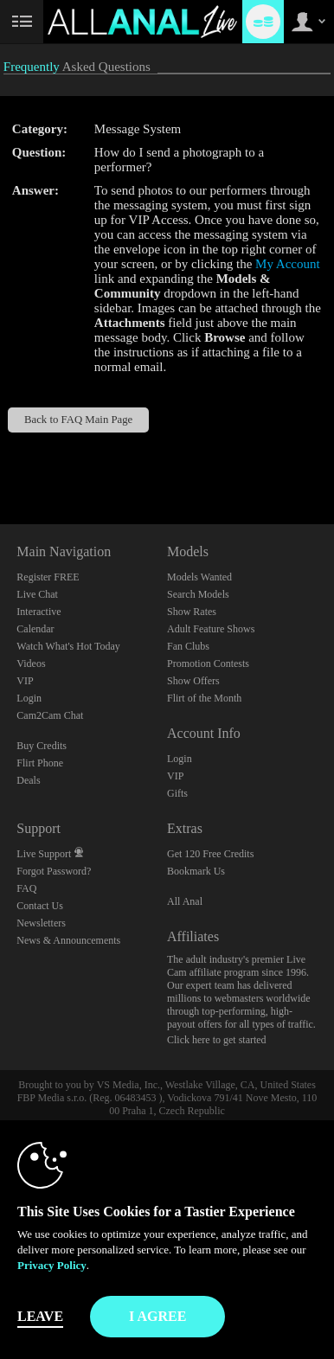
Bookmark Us (196, 871)
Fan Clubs (188, 646)
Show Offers (193, 681)
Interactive (38, 612)
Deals (28, 780)
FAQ (26, 888)
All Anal (184, 901)
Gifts (177, 793)
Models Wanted (199, 577)
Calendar (35, 629)
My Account (287, 264)
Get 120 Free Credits (210, 854)
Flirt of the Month (204, 698)
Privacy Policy (52, 1265)
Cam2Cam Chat (49, 715)
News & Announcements (68, 940)
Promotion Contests (208, 663)
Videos (30, 663)
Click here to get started (217, 1040)
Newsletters (41, 923)
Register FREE (47, 577)
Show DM (0, 459)
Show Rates (191, 612)
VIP (24, 681)
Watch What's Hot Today (68, 646)
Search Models (198, 594)
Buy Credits (41, 746)
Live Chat (37, 594)
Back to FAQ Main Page (78, 419)
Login (29, 698)
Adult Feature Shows (210, 629)
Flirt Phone (39, 763)
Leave (40, 1316)
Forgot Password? (53, 871)
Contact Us (39, 906)
